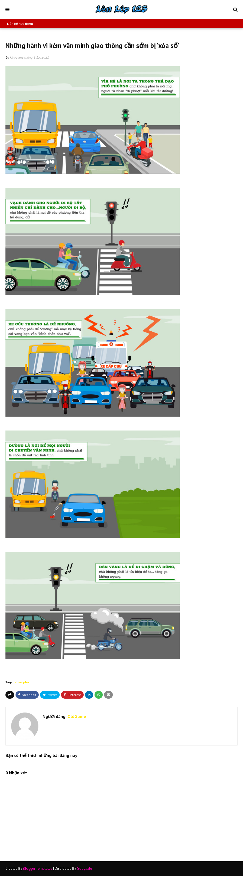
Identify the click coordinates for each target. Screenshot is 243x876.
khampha (22, 682)
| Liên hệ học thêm (19, 24)
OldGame (16, 57)
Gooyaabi (84, 868)
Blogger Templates (37, 868)
